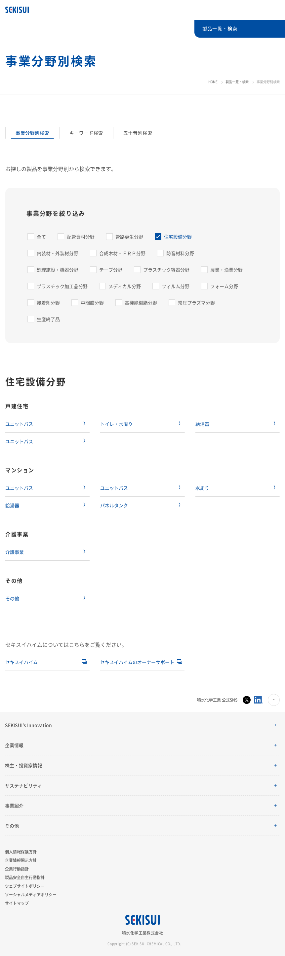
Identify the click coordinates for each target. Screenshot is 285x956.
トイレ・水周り (116, 423)
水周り (202, 487)
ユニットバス (19, 423)
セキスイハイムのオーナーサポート (137, 662)
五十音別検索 (137, 132)
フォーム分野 (224, 286)
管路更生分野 (129, 236)
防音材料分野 (180, 253)
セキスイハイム (21, 662)
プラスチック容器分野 (166, 269)
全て (41, 236)
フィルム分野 (175, 286)
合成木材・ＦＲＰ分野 (122, 253)
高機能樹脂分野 (141, 302)
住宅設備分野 (178, 236)
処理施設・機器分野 (57, 269)
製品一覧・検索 (237, 81)
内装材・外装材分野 (57, 253)
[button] (142, 725)
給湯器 (202, 423)
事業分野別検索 (32, 132)
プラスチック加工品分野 (62, 286)
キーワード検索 (86, 132)
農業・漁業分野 (226, 269)
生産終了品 (48, 319)
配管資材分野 (81, 236)
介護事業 (14, 551)
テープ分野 (110, 269)
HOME (213, 81)
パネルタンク (114, 505)
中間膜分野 (92, 302)
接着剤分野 (48, 302)
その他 (12, 598)
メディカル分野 (124, 286)
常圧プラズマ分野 (196, 302)
